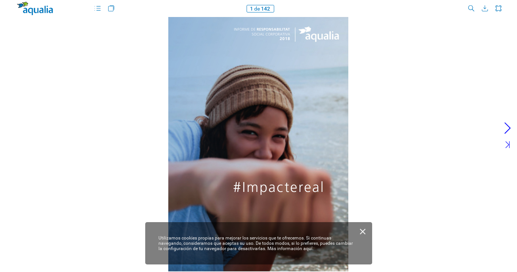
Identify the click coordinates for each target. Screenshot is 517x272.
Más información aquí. (290, 248)
